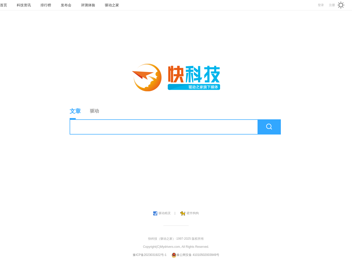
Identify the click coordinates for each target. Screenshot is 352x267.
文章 (75, 113)
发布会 (66, 5)
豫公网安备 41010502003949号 (195, 255)
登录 (321, 5)
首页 (3, 5)
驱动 (94, 111)
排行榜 (46, 5)
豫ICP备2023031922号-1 (149, 255)
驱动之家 (112, 5)
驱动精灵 (162, 213)
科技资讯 (24, 5)
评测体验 (88, 5)
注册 (332, 5)
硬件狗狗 (189, 213)
